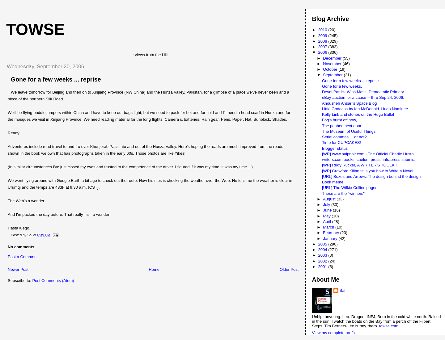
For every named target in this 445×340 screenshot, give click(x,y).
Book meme (332, 182)
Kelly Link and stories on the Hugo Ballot (358, 114)
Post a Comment (23, 256)
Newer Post (18, 269)
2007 (323, 46)
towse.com (388, 326)
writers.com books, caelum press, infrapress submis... (369, 159)
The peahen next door (341, 126)
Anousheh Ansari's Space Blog (349, 103)
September (333, 75)
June (328, 210)
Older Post (289, 269)
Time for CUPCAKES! (341, 142)
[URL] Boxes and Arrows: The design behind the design (371, 176)
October (330, 69)
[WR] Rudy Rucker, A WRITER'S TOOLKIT (360, 165)
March (329, 227)
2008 (323, 41)
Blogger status (335, 148)
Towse (35, 29)
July (327, 204)
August (330, 199)
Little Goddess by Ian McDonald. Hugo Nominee (365, 109)
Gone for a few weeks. (342, 86)
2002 (323, 261)
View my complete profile (334, 332)
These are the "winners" (343, 193)
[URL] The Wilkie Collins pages (349, 187)
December (333, 58)
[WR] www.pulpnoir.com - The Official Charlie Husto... (369, 154)
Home (154, 269)
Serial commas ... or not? (344, 137)
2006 (323, 52)
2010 (323, 29)
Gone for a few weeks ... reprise (56, 79)
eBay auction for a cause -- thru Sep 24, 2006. (363, 97)
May (327, 216)
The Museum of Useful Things (348, 131)
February (331, 232)
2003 (323, 255)
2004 (323, 249)
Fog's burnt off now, (339, 120)
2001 (323, 266)
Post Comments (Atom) (53, 280)
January (330, 238)
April (327, 221)
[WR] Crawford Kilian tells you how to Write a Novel (367, 171)
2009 (323, 35)
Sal (342, 290)
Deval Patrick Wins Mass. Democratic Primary (363, 92)
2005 (323, 244)
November (333, 63)
